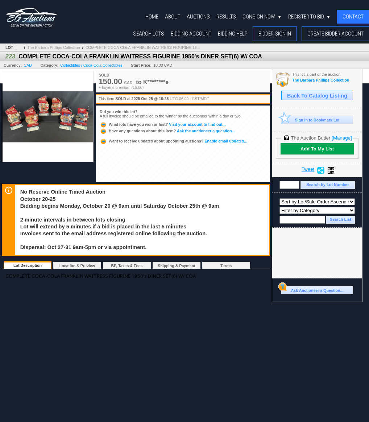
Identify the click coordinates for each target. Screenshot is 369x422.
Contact (353, 16)
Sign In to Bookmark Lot (310, 120)
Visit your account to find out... (162, 124)
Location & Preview (77, 266)
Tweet (308, 169)
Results (226, 16)
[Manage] (341, 138)
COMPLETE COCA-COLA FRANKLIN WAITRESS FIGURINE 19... (143, 47)
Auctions (198, 16)
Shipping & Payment (176, 266)
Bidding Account (191, 33)
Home (151, 16)
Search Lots (148, 33)
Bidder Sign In (274, 33)
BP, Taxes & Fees (127, 266)
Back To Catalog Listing (317, 96)
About (172, 16)
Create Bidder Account (335, 33)
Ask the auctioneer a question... (167, 131)
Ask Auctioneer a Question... (312, 289)
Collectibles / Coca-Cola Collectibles (91, 65)
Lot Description (27, 265)
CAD (28, 65)
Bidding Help (233, 33)
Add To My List (317, 149)
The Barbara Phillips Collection (53, 47)
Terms (226, 266)
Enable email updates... (173, 141)
